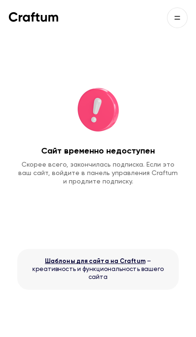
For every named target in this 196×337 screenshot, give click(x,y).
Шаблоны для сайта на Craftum (95, 260)
